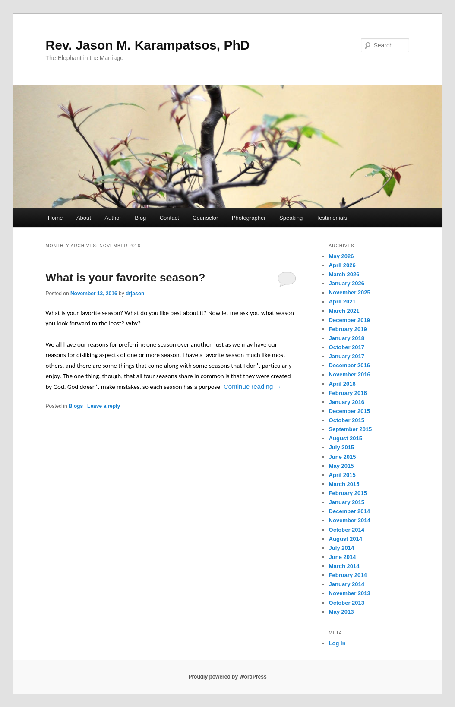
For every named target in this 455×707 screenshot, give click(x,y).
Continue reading (252, 386)
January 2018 (346, 338)
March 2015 (344, 484)
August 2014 (345, 539)
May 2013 (341, 612)
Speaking (291, 218)
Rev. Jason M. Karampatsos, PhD (148, 45)
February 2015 (348, 493)
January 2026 (346, 283)
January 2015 (346, 502)
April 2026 (342, 265)
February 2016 (348, 393)
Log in (337, 643)
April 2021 (342, 301)
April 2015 (342, 475)
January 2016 (346, 402)
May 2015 (341, 466)
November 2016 (349, 374)
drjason (135, 293)
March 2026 (344, 274)
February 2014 (348, 575)
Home (55, 218)
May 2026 (341, 256)
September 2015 (350, 429)
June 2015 (342, 457)
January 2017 (346, 356)
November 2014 (349, 520)
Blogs (76, 406)
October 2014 (346, 530)
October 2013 (346, 603)
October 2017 (346, 347)
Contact (169, 218)
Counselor (205, 218)
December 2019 (349, 320)
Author (112, 218)
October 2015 (346, 420)
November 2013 (349, 593)
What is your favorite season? (125, 277)
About (83, 218)
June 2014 (342, 557)
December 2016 (349, 365)
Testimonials (332, 218)
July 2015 (341, 447)
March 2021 (344, 311)
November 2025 (349, 292)
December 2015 (349, 411)
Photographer (249, 218)
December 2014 (349, 511)
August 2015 (345, 438)
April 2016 (342, 384)
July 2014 (341, 548)
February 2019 (348, 329)
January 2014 (346, 584)
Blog (140, 218)
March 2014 (344, 566)
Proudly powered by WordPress (227, 677)
